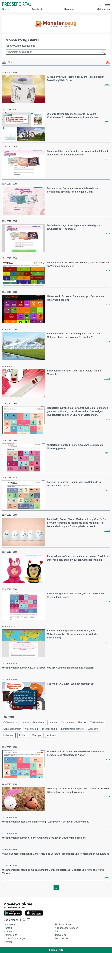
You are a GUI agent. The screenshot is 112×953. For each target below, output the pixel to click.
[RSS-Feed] (108, 62)
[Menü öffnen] (107, 4)
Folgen (56, 950)
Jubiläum (23, 735)
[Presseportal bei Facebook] (19, 920)
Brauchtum (38, 722)
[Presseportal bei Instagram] (27, 919)
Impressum (9, 924)
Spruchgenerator (12, 729)
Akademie (9, 931)
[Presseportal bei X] (23, 920)
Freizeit (82, 722)
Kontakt (8, 928)
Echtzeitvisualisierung (72, 729)
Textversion (60, 935)
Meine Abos (103, 9)
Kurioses (51, 735)
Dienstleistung (49, 729)
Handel (25, 722)
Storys (5, 9)
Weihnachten (97, 722)
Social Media (61, 938)
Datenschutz (10, 935)
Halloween (8, 735)
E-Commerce (10, 722)
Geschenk (93, 729)
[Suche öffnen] (98, 4)
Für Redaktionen (63, 924)
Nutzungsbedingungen (66, 928)
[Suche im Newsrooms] (56, 52)
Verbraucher (67, 722)
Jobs (57, 931)
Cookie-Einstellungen (15, 938)
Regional (69, 9)
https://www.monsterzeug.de (20, 46)
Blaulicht (37, 9)
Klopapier (37, 735)
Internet (53, 722)
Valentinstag (31, 729)
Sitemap (8, 942)
